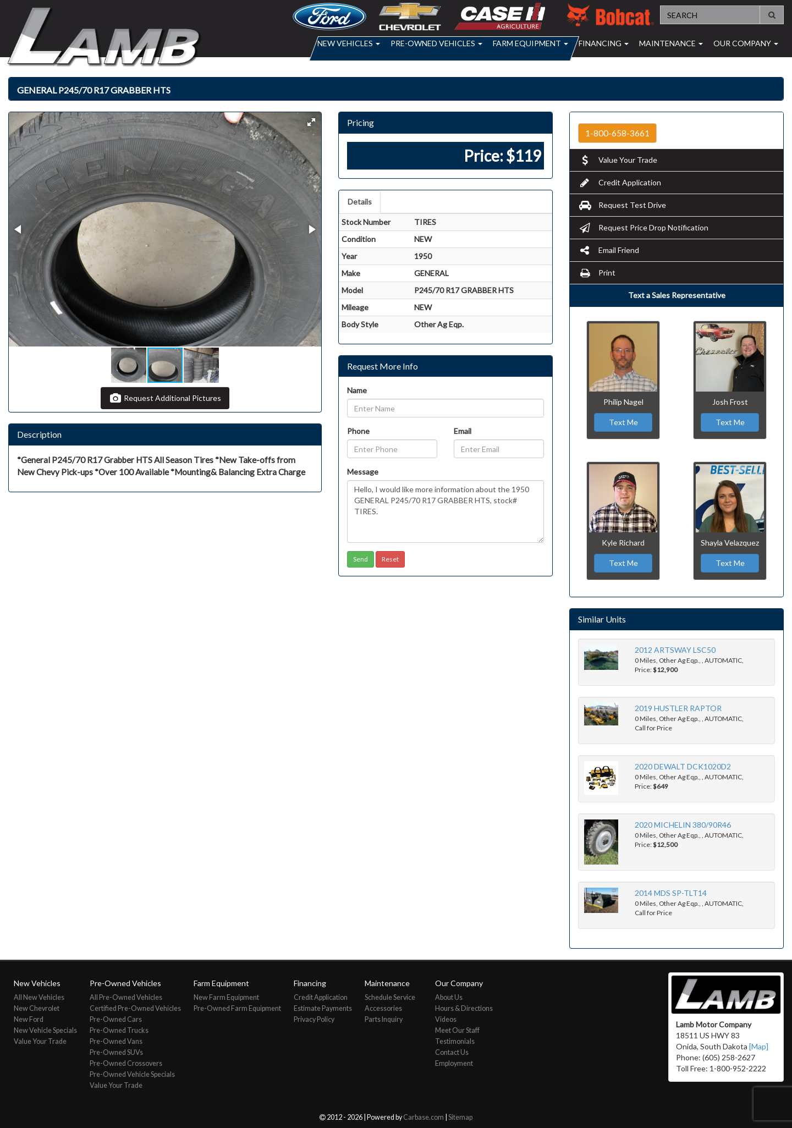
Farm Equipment (530, 43)
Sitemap (460, 1117)
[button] (311, 122)
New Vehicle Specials (45, 1030)
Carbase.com (423, 1117)
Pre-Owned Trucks (119, 1030)
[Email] (499, 448)
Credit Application (619, 182)
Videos (446, 1019)
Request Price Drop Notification (643, 227)
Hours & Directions (464, 1008)
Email (462, 431)
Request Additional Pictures (165, 398)
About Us (449, 997)
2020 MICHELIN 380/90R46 (683, 824)
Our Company (745, 43)
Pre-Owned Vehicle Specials (132, 1074)
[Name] (445, 408)
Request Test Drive (622, 205)
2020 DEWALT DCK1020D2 (683, 766)
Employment (454, 1063)
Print (596, 272)
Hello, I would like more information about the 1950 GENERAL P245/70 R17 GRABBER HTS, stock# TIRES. (445, 511)
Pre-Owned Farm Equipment (237, 1008)
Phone (358, 431)
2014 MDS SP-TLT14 (671, 893)
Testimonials (455, 1041)
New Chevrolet (36, 1008)
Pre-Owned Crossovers (126, 1063)
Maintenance (671, 43)
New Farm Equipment (226, 997)
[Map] (758, 1046)
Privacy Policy (314, 1019)
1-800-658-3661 (617, 133)
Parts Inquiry (384, 1019)
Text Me (623, 422)
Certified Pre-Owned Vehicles (135, 1008)
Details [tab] (360, 201)
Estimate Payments (323, 1008)
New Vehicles (348, 43)
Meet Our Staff (457, 1030)
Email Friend (608, 250)
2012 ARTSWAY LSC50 (675, 649)
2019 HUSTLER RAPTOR (678, 708)
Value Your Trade (617, 159)
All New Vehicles (39, 997)
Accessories (383, 1008)
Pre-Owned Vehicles (436, 43)
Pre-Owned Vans (116, 1041)
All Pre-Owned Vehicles (126, 997)
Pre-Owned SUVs (116, 1052)
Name (357, 390)
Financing (604, 43)
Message (362, 471)
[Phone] (392, 448)
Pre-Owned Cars (116, 1019)
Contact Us (452, 1052)
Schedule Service (390, 997)
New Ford (28, 1019)
